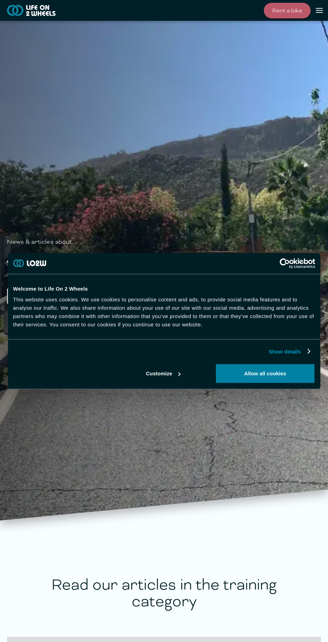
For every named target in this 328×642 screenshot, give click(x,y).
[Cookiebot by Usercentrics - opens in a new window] (284, 263)
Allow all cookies (265, 373)
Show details (285, 351)
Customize (163, 373)
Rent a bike (287, 10)
